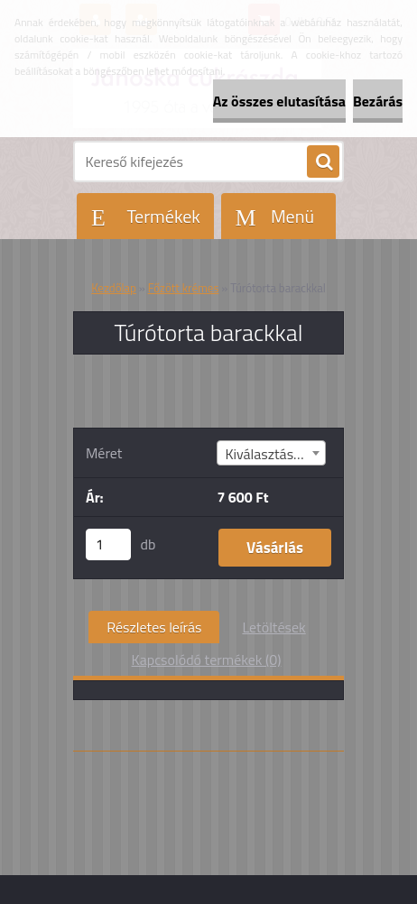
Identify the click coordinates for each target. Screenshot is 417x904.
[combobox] (271, 453)
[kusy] (108, 544)
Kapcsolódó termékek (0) (207, 659)
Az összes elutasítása (279, 101)
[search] (323, 162)
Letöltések (273, 627)
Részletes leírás (154, 627)
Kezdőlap (113, 288)
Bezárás (378, 101)
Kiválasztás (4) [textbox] (268, 454)
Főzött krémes (183, 288)
